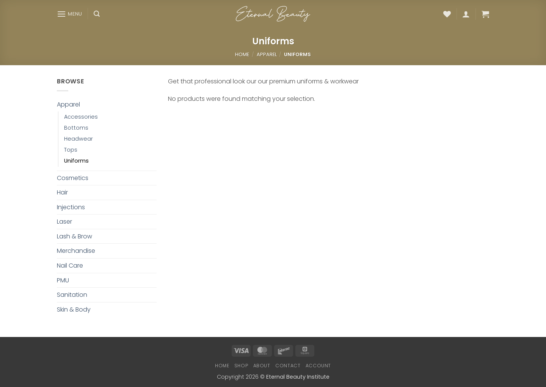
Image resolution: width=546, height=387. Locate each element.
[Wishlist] (447, 14)
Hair (62, 192)
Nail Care (70, 265)
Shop (241, 365)
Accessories (81, 117)
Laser (64, 221)
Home (242, 54)
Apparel (267, 54)
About (261, 365)
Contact (287, 365)
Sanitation (72, 294)
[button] (69, 14)
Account (318, 365)
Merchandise (76, 250)
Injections (71, 207)
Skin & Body (74, 309)
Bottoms (76, 128)
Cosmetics (72, 178)
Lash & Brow (74, 236)
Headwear (78, 139)
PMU (63, 280)
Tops (70, 150)
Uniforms (76, 161)
